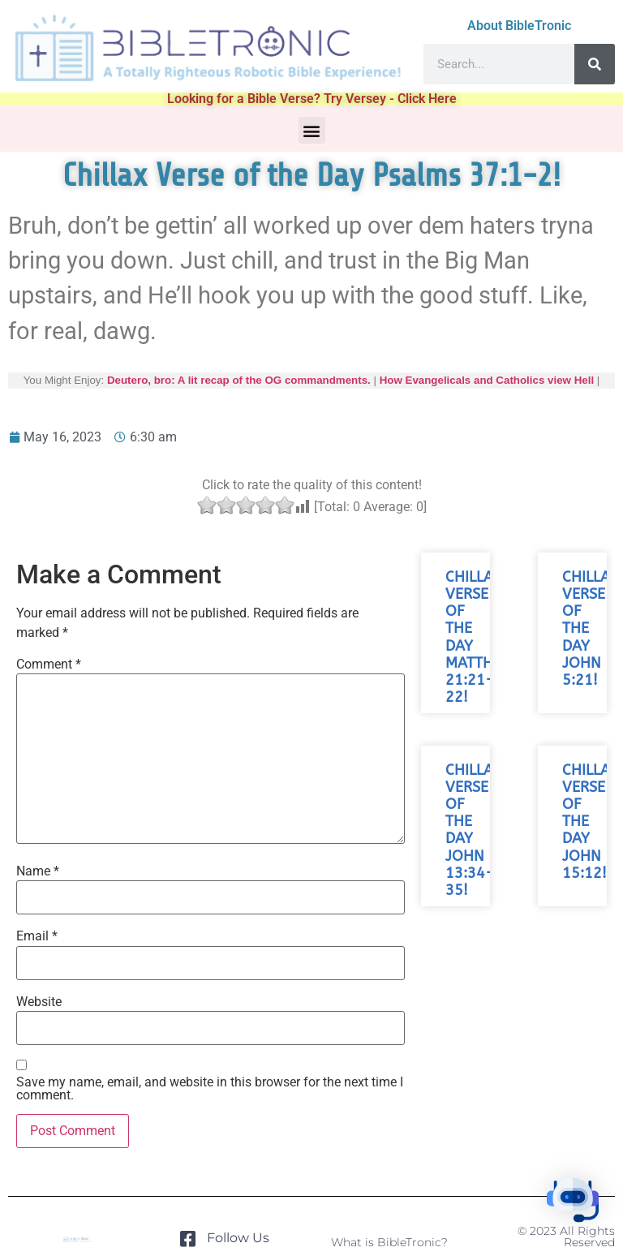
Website (39, 1002)
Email (37, 936)
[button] (312, 130)
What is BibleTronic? (389, 1242)
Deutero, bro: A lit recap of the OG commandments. (239, 380)
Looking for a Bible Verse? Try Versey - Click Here (312, 98)
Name (37, 871)
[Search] (594, 64)
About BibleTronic (519, 25)
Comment (48, 664)
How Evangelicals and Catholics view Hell (487, 380)
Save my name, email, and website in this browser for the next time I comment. (209, 1089)
